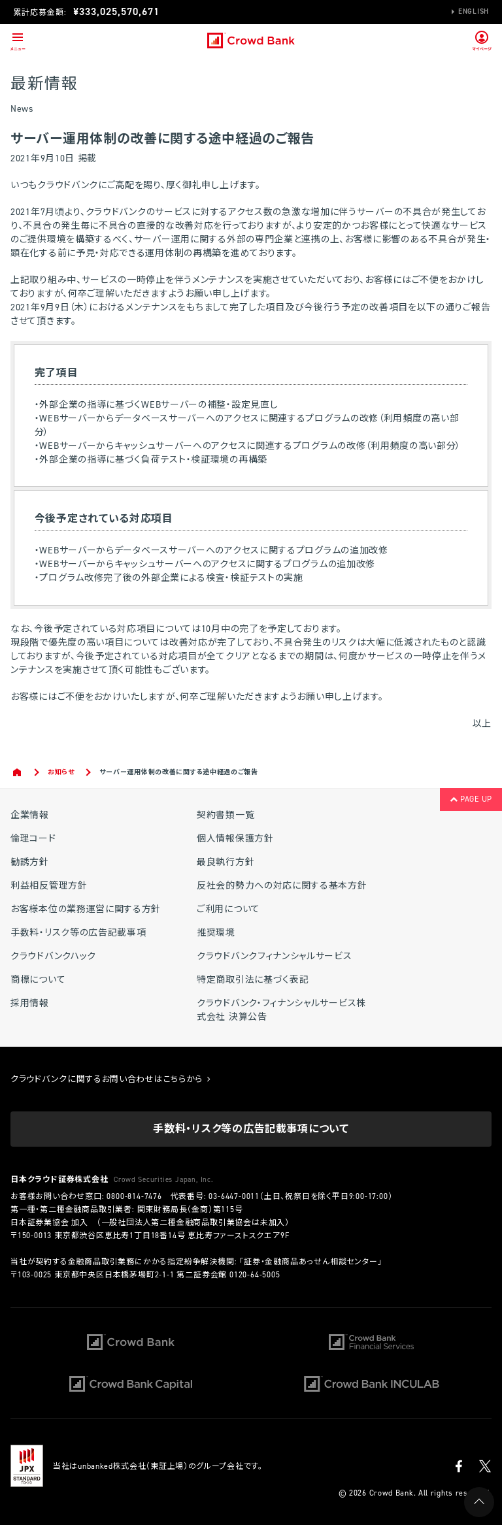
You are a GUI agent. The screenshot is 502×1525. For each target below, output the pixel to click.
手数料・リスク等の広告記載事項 (78, 932)
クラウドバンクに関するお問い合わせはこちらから (110, 1079)
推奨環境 (216, 932)
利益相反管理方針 (49, 885)
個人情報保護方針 (235, 838)
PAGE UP (471, 799)
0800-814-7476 (134, 1196)
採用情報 (29, 1003)
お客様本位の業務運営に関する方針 (85, 909)
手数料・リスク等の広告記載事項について (250, 1129)
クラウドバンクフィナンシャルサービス (274, 956)
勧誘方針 (29, 862)
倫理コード (33, 838)
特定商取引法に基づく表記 (253, 980)
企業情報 (29, 815)
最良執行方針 (225, 862)
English (473, 11)
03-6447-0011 (234, 1196)
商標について (37, 980)
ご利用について (228, 909)
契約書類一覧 (225, 815)
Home (18, 772)
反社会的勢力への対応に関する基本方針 (282, 885)
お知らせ (61, 772)
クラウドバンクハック (53, 956)
